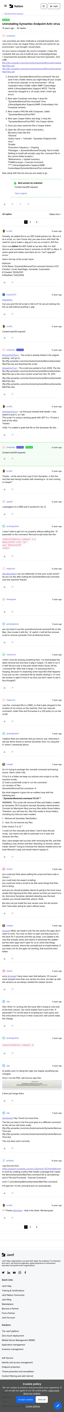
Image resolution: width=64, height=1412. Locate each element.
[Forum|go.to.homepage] (16, 6)
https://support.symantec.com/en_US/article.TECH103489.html (31, 1169)
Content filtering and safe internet (17, 1376)
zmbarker (10, 36)
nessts (9, 869)
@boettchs (7, 300)
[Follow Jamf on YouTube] (14, 1273)
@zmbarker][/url (10, 411)
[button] (5, 6)
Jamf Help (6, 1286)
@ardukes (17, 1210)
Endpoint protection (11, 1367)
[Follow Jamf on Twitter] (3, 1272)
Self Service (7, 1358)
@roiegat (12, 976)
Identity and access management (17, 1362)
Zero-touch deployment (13, 1335)
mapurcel (10, 568)
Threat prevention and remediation (18, 1371)
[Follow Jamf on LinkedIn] (8, 1272)
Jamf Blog (6, 1299)
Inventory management (12, 1349)
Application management (13, 1344)
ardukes (10, 1160)
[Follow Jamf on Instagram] (19, 1272)
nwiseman (11, 654)
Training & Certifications (13, 1290)
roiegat (9, 764)
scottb (9, 231)
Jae (8, 1001)
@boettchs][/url (9, 368)
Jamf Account (8, 1317)
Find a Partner (8, 1313)
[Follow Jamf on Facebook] (25, 1272)
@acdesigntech (9, 574)
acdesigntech (12, 526)
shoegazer (11, 599)
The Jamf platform (10, 1331)
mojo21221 (11, 294)
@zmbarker (7, 1118)
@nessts (6, 931)
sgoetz (9, 501)
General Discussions (13, 14)
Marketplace (7, 1304)
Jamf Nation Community (13, 1295)
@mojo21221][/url (10, 355)
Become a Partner (10, 1308)
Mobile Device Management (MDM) (18, 1340)
